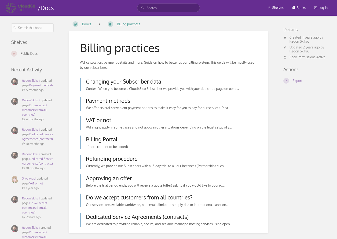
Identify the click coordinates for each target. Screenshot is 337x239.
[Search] (142, 8)
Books (299, 8)
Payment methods (41, 85)
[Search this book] (32, 27)
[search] (168, 8)
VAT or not (36, 183)
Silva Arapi (29, 178)
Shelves (275, 8)
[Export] (305, 80)
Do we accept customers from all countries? (34, 109)
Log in (321, 8)
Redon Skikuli (31, 80)
